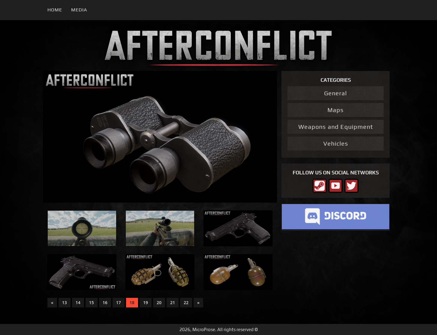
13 (64, 302)
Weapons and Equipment (335, 126)
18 (132, 302)
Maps (335, 109)
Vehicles (335, 143)
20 (159, 302)
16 (105, 302)
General (335, 93)
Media (79, 10)
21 (172, 302)
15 (91, 302)
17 (118, 302)
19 (145, 302)
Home (54, 10)
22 (186, 302)
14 (78, 302)
